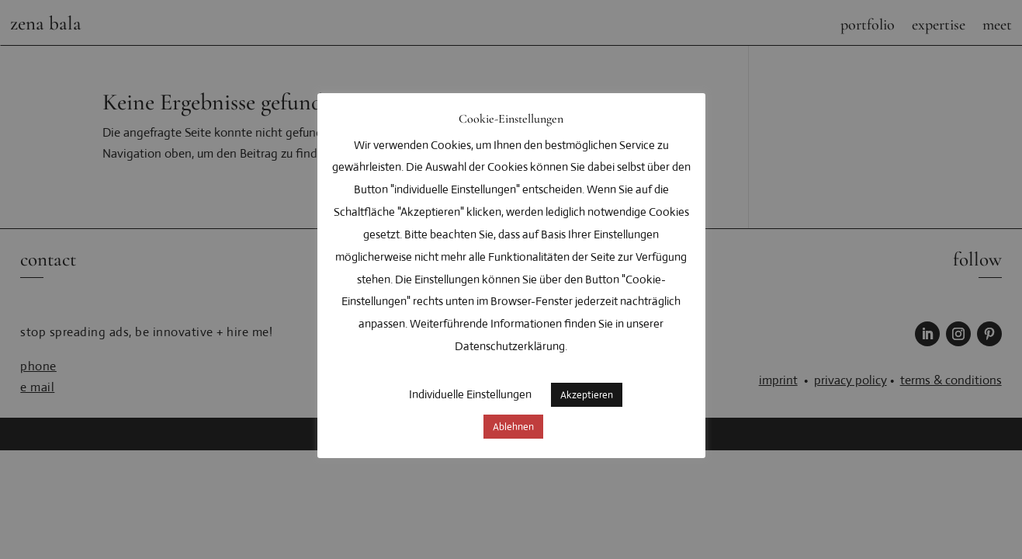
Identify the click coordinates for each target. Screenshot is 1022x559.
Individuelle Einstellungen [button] (470, 394)
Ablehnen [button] (513, 426)
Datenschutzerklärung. (511, 346)
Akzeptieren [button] (586, 394)
